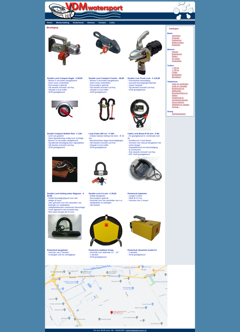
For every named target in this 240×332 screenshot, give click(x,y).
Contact (102, 22)
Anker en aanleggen (180, 84)
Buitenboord (177, 54)
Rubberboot (177, 40)
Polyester (176, 38)
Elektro (175, 56)
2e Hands (176, 59)
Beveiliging (176, 77)
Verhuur (91, 22)
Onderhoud (78, 22)
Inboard (175, 52)
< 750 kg (175, 68)
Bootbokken (177, 75)
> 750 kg (175, 70)
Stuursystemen (178, 102)
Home (49, 22)
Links (112, 22)
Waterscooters (178, 43)
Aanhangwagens (179, 114)
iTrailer (174, 72)
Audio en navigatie (179, 86)
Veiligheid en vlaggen (180, 105)
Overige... (176, 107)
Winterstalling (62, 22)
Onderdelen (177, 61)
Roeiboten (176, 45)
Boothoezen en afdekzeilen (178, 90)
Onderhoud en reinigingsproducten (180, 99)
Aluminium (176, 36)
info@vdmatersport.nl (136, 330)
